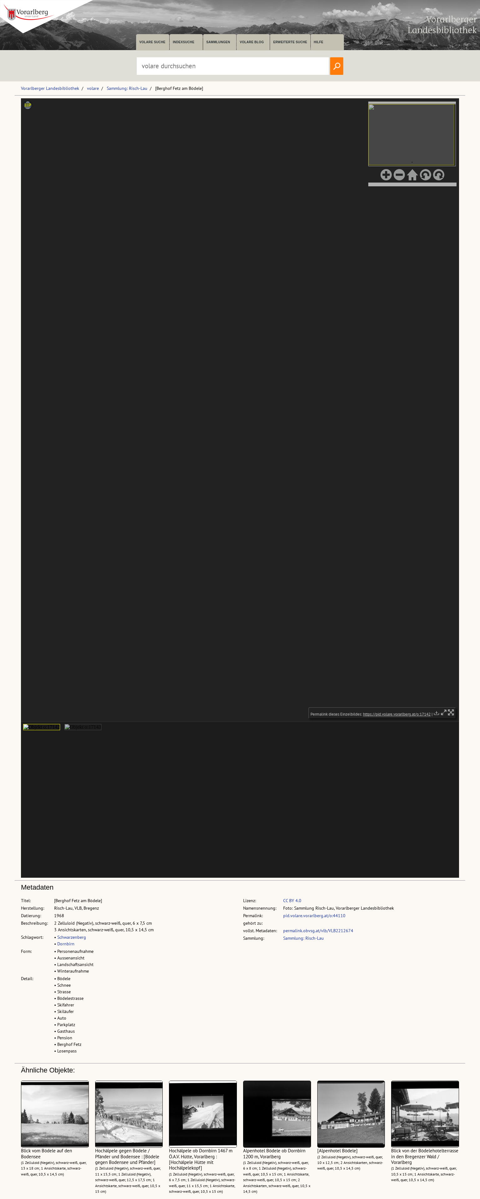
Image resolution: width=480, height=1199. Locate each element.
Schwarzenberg (71, 937)
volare (93, 88)
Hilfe (319, 42)
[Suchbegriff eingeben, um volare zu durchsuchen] (233, 66)
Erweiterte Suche (290, 42)
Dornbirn (65, 944)
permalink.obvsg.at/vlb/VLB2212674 (318, 930)
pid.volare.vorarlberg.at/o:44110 (314, 915)
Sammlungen (218, 42)
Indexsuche (183, 42)
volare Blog (252, 42)
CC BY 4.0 (292, 900)
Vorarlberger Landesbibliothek (50, 88)
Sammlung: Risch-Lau (127, 88)
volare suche (152, 42)
